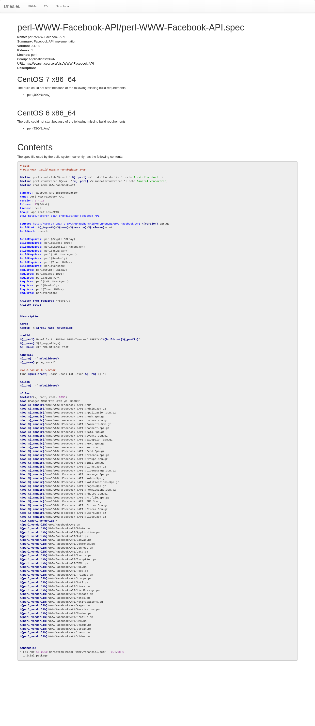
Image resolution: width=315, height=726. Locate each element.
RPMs (32, 6)
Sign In (62, 6)
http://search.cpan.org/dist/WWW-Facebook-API (60, 63)
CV (46, 6)
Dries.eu (12, 6)
